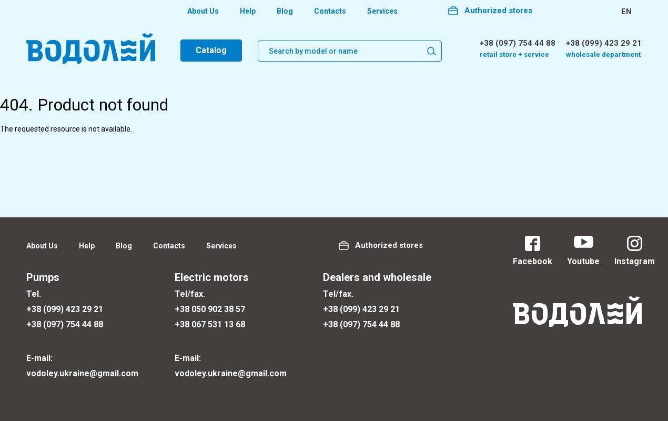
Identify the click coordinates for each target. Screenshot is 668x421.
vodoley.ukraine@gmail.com (82, 373)
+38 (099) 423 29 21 (604, 43)
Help (248, 11)
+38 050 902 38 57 (210, 309)
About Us (203, 11)
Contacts (330, 11)
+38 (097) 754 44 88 (517, 43)
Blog (285, 11)
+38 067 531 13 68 (210, 324)
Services (382, 11)
